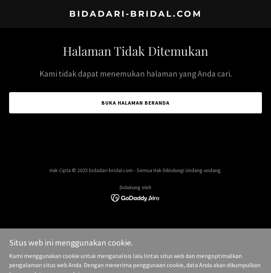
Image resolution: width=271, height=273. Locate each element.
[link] (135, 14)
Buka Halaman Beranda (135, 102)
